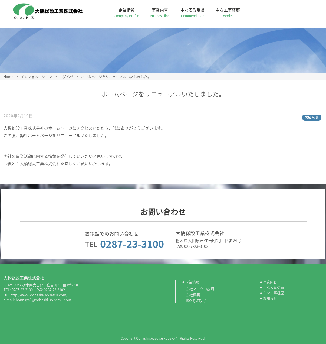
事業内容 (162, 12)
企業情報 (128, 12)
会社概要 (193, 294)
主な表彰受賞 (195, 12)
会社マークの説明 (200, 288)
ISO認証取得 (196, 300)
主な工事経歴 (230, 12)
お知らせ (312, 117)
